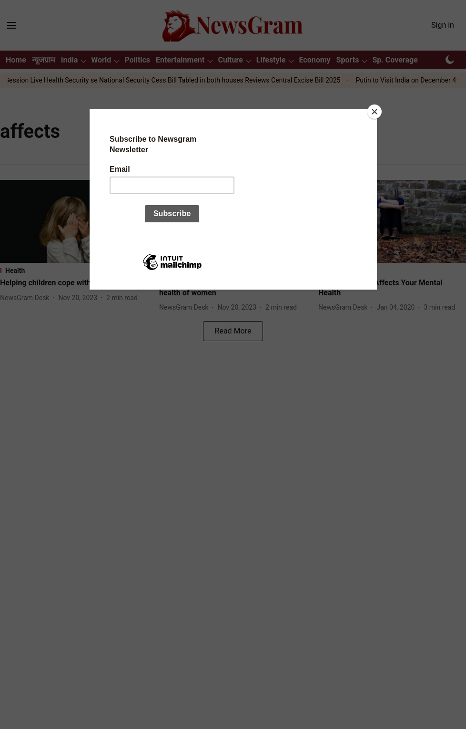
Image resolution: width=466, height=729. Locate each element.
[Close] (374, 111)
